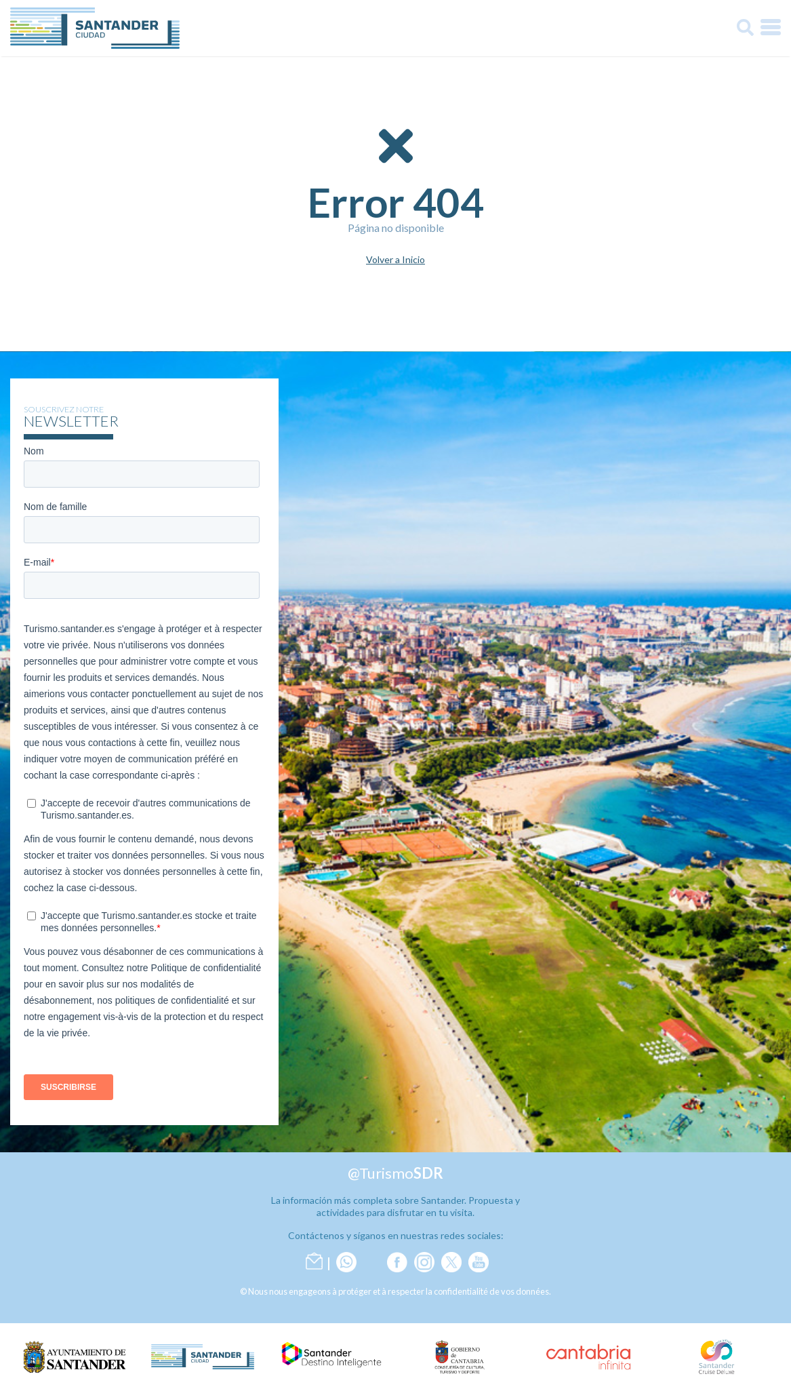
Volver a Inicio (395, 260)
